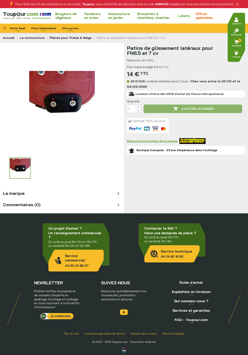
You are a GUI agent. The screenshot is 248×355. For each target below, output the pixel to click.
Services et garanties (191, 310)
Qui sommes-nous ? (191, 301)
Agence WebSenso (124, 350)
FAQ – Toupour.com (191, 320)
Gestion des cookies (144, 333)
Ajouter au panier (193, 109)
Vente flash (18, 28)
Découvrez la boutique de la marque (166, 141)
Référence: (133, 60)
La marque (14, 193)
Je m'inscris (60, 316)
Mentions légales (173, 333)
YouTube (124, 312)
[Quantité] (131, 109)
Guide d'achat (191, 282)
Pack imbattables (43, 28)
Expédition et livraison (191, 291)
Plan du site (71, 333)
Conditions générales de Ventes (105, 333)
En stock (138, 81)
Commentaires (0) (21, 204)
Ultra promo (70, 28)
